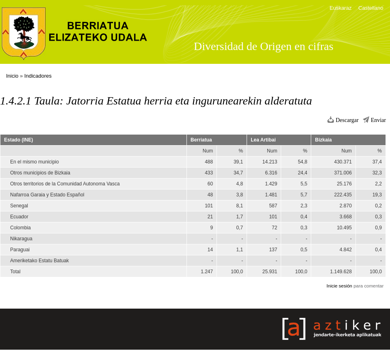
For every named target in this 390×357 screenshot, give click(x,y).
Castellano (370, 8)
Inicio (12, 76)
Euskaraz (340, 8)
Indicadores (38, 76)
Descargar (347, 120)
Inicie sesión (339, 285)
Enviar (378, 120)
